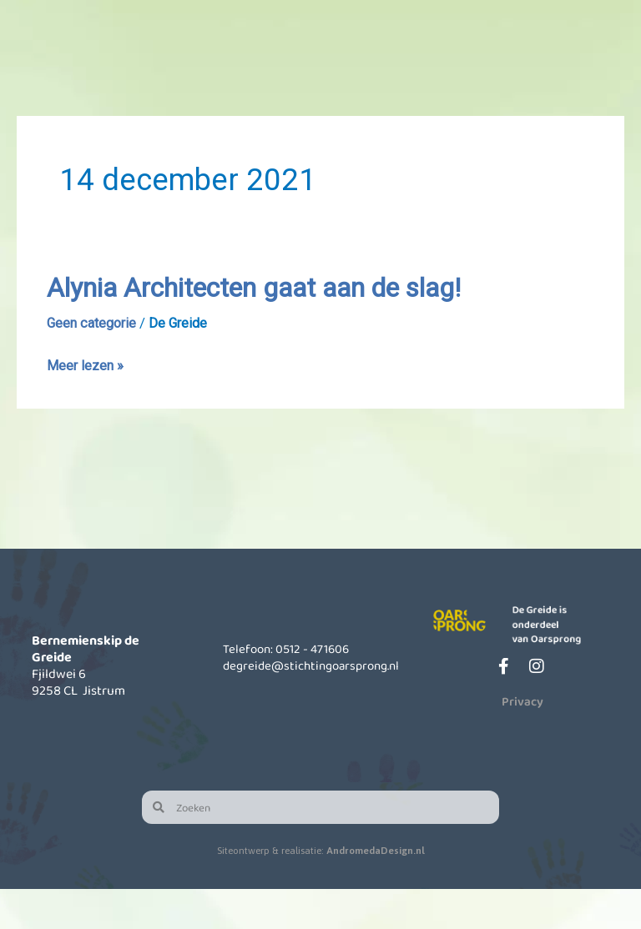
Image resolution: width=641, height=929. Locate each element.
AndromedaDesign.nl (375, 890)
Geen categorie (95, 363)
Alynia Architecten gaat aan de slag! (284, 327)
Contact (579, 73)
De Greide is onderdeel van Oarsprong (555, 662)
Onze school (199, 73)
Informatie (389, 73)
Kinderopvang (295, 73)
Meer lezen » (86, 405)
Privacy (522, 740)
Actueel (484, 73)
